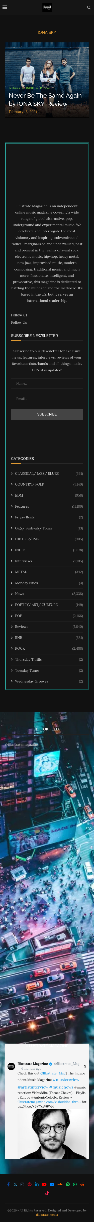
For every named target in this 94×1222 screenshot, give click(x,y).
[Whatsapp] (75, 1184)
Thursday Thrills (49, 659)
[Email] (52, 1184)
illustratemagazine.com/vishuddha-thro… (49, 1102)
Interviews (49, 561)
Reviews (49, 626)
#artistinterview (33, 1087)
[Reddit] (82, 1184)
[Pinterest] (30, 1184)
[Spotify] (68, 1184)
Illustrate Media (47, 1214)
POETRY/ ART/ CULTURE (49, 604)
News (49, 593)
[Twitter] (15, 1184)
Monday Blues (49, 583)
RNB (49, 637)
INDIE (49, 550)
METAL (49, 572)
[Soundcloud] (59, 1184)
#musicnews (61, 1087)
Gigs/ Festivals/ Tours (49, 528)
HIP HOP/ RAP (49, 539)
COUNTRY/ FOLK (49, 484)
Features (49, 506)
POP (49, 616)
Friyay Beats (49, 517)
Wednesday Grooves (49, 681)
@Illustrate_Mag (66, 1064)
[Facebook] (8, 1184)
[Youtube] (44, 1184)
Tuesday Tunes (49, 670)
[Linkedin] (37, 1184)
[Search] (88, 7)
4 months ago (31, 1068)
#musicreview (66, 1079)
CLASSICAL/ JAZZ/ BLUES (49, 473)
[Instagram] (22, 1184)
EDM (49, 495)
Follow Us (19, 322)
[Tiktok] (47, 1193)
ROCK (49, 648)
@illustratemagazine (21, 744)
